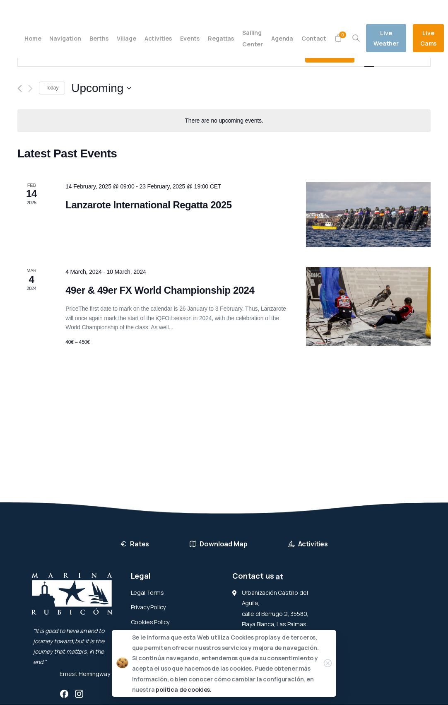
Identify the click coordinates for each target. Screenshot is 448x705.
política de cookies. (184, 689)
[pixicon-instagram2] (79, 693)
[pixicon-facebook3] (64, 693)
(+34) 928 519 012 (91, 9)
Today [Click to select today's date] (52, 88)
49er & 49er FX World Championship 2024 (159, 290)
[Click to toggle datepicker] (101, 88)
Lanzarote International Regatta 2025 (148, 204)
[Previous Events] (19, 88)
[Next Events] (30, 88)
